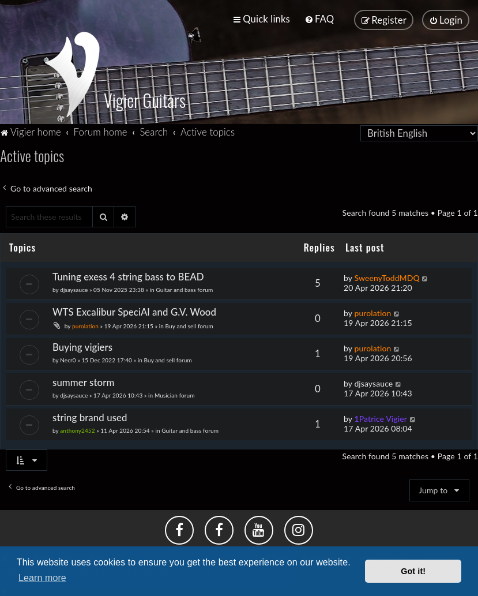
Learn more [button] (42, 578)
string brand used (89, 416)
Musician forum (175, 394)
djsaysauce (74, 288)
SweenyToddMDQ (386, 277)
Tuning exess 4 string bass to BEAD (128, 275)
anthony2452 (77, 429)
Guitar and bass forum (184, 288)
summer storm (83, 381)
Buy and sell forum (189, 324)
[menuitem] (319, 19)
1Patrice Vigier (380, 417)
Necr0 (68, 358)
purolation (85, 324)
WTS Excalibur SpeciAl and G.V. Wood (134, 311)
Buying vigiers (82, 346)
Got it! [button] (413, 571)
